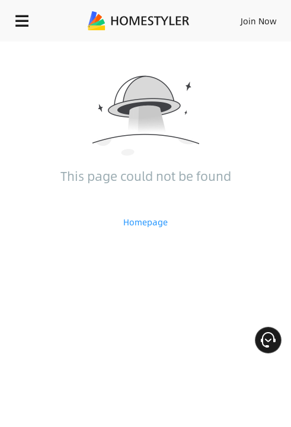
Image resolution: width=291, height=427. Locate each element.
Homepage (145, 221)
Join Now (259, 20)
